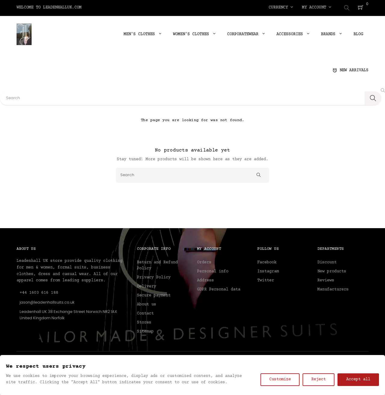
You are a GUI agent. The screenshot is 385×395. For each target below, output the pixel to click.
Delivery (146, 285)
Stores (144, 321)
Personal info (212, 270)
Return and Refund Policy (157, 264)
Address (205, 279)
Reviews (325, 279)
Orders (204, 261)
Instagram (268, 270)
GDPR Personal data (218, 288)
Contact (145, 312)
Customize (280, 379)
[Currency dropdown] (281, 7)
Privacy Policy (154, 276)
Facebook (266, 261)
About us (146, 303)
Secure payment (154, 294)
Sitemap (145, 330)
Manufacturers (333, 288)
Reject (318, 379)
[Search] (192, 174)
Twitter (265, 279)
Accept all (358, 379)
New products (331, 270)
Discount (327, 261)
